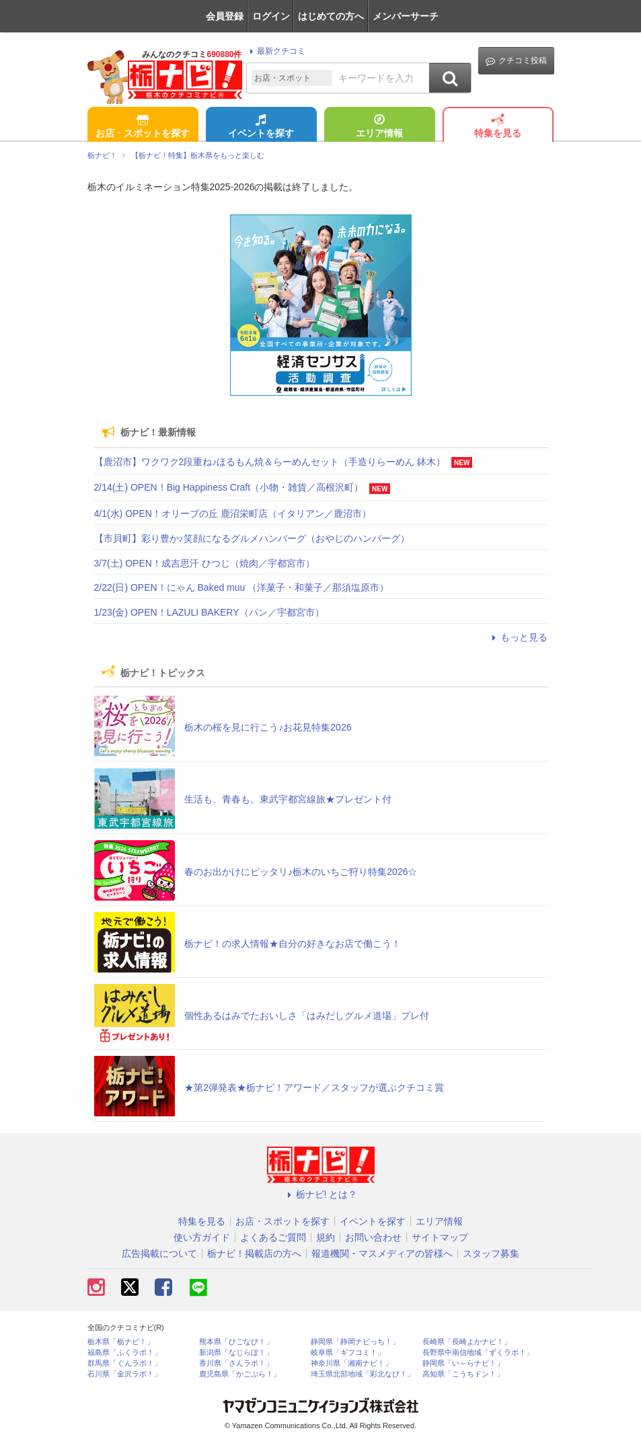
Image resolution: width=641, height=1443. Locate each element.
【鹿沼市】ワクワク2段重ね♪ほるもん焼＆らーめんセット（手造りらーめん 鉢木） (270, 461)
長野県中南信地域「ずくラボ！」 (477, 1352)
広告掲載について (159, 1253)
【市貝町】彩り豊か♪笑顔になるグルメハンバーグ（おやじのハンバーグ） (252, 538)
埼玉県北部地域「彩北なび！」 (362, 1374)
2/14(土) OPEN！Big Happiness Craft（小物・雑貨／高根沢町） (229, 487)
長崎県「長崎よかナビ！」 (466, 1342)
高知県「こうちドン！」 (463, 1374)
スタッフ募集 (491, 1253)
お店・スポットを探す (143, 127)
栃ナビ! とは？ (321, 1194)
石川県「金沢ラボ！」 (124, 1374)
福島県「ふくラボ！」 (124, 1352)
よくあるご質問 (273, 1237)
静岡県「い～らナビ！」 (463, 1363)
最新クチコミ (275, 51)
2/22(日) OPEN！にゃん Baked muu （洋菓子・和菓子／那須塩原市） (241, 587)
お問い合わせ (373, 1237)
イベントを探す (261, 127)
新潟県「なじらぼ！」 (236, 1352)
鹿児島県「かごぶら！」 (239, 1374)
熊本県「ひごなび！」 (236, 1342)
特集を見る (497, 127)
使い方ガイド (202, 1237)
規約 (325, 1237)
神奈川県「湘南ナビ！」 (351, 1363)
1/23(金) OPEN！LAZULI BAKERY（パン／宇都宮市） (209, 612)
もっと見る (518, 637)
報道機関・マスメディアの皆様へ (382, 1253)
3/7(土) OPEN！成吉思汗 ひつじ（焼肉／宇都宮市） (204, 563)
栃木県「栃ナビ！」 (120, 1342)
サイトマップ (440, 1237)
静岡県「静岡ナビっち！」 (355, 1342)
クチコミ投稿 (516, 61)
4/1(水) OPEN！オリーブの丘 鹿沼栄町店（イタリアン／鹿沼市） (232, 513)
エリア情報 (379, 127)
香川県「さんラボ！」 (236, 1363)
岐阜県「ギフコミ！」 (348, 1352)
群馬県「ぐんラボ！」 (124, 1363)
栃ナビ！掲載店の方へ (254, 1253)
